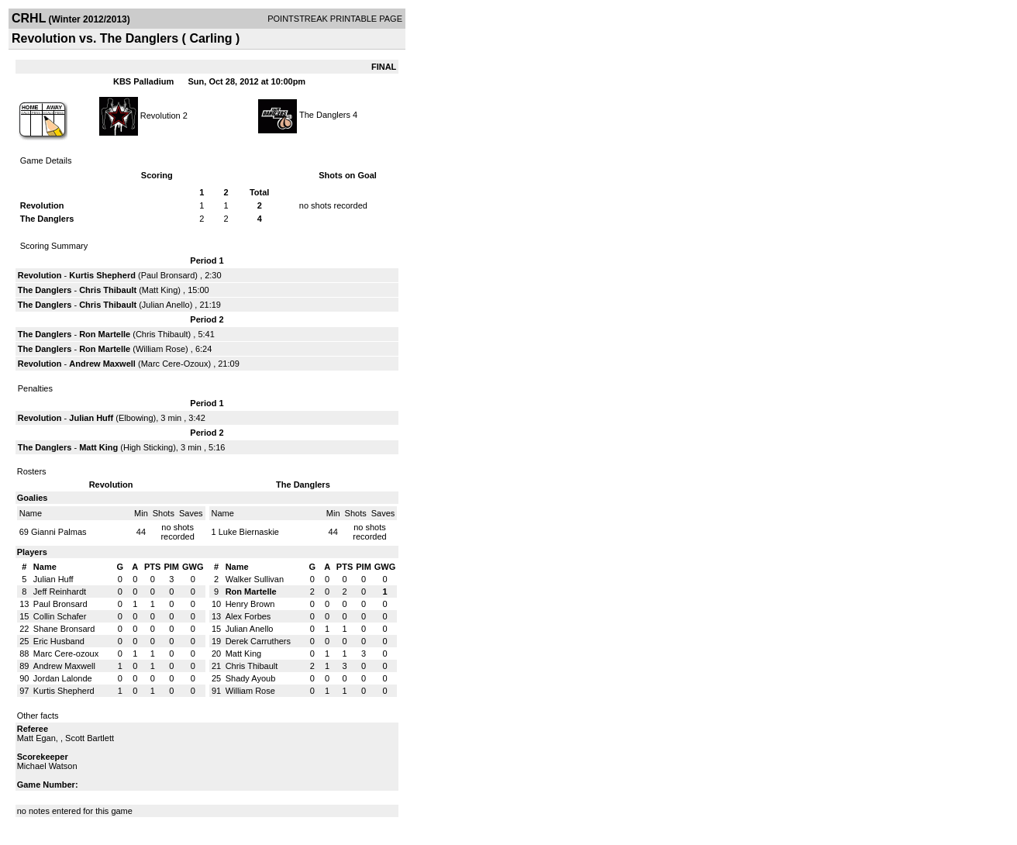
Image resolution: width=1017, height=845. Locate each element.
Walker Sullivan (255, 579)
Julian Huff (91, 417)
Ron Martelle (104, 334)
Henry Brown (250, 604)
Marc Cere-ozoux (65, 653)
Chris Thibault (107, 290)
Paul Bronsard (168, 275)
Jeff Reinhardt (59, 591)
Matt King (160, 290)
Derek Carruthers (258, 641)
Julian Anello (166, 304)
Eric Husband (58, 641)
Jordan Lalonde (62, 678)
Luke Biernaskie (249, 531)
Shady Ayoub (251, 678)
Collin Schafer (59, 616)
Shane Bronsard (64, 628)
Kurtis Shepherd (102, 275)
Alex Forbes (248, 616)
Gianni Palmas (59, 531)
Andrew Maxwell (102, 363)
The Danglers (324, 114)
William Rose (160, 349)
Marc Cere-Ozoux (175, 363)
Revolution (160, 114)
